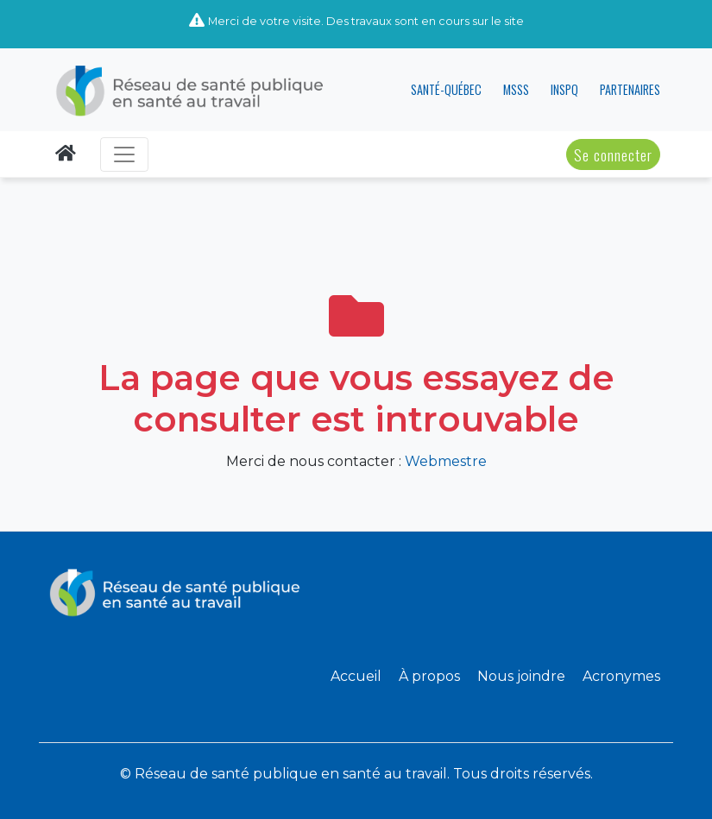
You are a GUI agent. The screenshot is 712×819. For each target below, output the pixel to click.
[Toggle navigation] (124, 154)
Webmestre (446, 461)
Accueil (356, 676)
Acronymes (621, 676)
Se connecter (613, 154)
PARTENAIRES (630, 89)
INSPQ (564, 89)
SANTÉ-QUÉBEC (446, 89)
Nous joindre (521, 676)
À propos (429, 676)
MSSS (516, 89)
